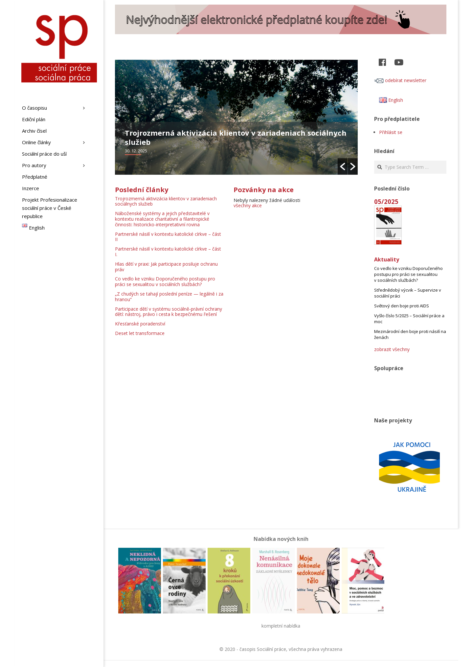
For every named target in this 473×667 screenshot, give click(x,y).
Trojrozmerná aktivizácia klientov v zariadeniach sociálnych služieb (236, 137)
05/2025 (386, 201)
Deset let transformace (140, 333)
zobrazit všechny (392, 349)
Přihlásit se (390, 132)
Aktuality (386, 259)
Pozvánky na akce (264, 189)
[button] (343, 166)
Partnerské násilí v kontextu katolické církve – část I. (168, 251)
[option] (236, 117)
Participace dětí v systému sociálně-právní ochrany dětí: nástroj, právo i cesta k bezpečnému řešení (168, 312)
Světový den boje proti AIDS (401, 306)
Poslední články (141, 189)
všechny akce (248, 205)
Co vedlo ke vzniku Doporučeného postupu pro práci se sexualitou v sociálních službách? (165, 281)
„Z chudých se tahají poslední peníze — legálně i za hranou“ (169, 296)
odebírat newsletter (400, 80)
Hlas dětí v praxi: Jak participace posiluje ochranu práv (166, 267)
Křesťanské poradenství (140, 324)
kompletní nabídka (280, 626)
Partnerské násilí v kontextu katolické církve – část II (168, 237)
